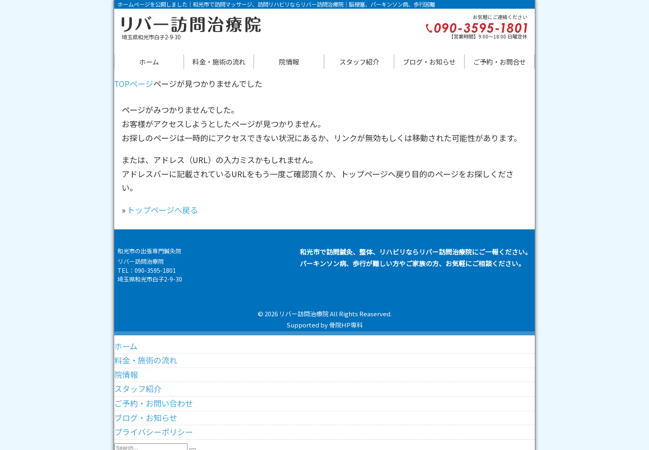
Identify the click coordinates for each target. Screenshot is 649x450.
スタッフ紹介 (359, 62)
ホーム (149, 62)
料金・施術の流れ (218, 62)
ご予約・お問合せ (499, 62)
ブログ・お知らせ (429, 62)
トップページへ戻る (162, 210)
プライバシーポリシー (153, 428)
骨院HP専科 (346, 324)
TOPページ (133, 83)
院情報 (289, 62)
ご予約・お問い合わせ (153, 399)
